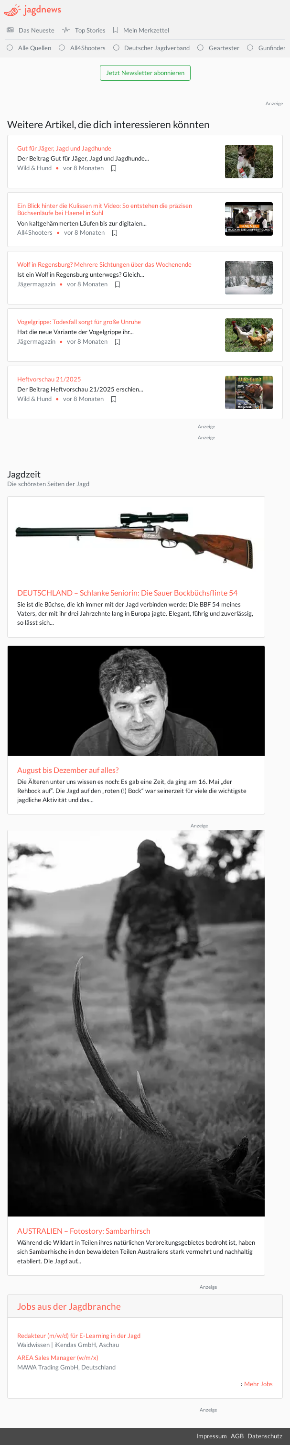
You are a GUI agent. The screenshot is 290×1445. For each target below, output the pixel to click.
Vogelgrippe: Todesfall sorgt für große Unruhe (79, 322)
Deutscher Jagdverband (151, 48)
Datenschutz (264, 1436)
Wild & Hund (34, 168)
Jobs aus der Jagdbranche (69, 1306)
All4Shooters (82, 48)
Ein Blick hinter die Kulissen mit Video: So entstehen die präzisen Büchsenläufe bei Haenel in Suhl (104, 209)
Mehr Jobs (258, 1384)
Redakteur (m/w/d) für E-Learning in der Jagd (78, 1335)
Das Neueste (30, 30)
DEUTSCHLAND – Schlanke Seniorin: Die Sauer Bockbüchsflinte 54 (127, 592)
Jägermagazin (36, 284)
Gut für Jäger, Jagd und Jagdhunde (64, 148)
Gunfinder (266, 48)
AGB (237, 1436)
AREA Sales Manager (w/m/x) (57, 1357)
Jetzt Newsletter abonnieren (145, 72)
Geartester (218, 48)
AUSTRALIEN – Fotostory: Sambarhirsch (83, 1230)
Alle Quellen (29, 48)
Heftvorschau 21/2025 (49, 379)
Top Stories (84, 30)
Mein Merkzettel (141, 30)
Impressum (211, 1436)
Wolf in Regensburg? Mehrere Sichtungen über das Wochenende (104, 264)
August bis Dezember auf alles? (67, 769)
